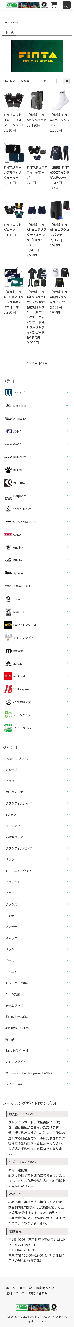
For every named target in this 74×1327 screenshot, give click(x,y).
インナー (11, 916)
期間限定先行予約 (17, 1028)
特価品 (9, 1039)
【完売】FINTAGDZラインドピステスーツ (60, 172)
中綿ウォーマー (15, 792)
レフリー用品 (14, 1084)
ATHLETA (15, 418)
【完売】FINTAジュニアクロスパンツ (59, 230)
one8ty (13, 547)
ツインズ (14, 393)
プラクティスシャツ (18, 803)
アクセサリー (14, 927)
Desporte (20, 405)
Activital (14, 676)
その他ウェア (14, 837)
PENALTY (15, 457)
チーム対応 (12, 994)
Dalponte (15, 496)
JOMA (12, 431)
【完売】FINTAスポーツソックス (59, 120)
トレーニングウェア (18, 871)
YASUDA (14, 483)
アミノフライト (19, 638)
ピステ (9, 893)
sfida (12, 599)
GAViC (12, 444)
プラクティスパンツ (18, 848)
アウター (11, 781)
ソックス (11, 904)
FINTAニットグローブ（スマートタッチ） (14, 120)
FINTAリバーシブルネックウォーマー (13, 172)
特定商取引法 (45, 1287)
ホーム (5, 22)
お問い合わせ (38, 1293)
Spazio (13, 573)
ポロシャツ (12, 826)
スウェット (12, 882)
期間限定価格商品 (17, 1017)
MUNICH (15, 612)
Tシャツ (10, 814)
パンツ (9, 859)
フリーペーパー (19, 728)
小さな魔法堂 (17, 702)
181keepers (17, 689)
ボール (9, 960)
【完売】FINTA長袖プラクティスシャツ (59, 297)
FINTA (13, 560)
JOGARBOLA (17, 586)
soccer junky (17, 509)
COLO (12, 534)
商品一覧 (25, 1287)
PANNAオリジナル (17, 758)
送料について (15, 1293)
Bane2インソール (20, 625)
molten (14, 650)
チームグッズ (17, 715)
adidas (13, 663)
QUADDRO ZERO (20, 522)
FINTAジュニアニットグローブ (37, 172)
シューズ (11, 769)
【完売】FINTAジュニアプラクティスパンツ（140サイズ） (36, 235)
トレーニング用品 (17, 983)
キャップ (11, 938)
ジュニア (11, 972)
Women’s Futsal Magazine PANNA (28, 1073)
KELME (13, 470)
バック (9, 949)
